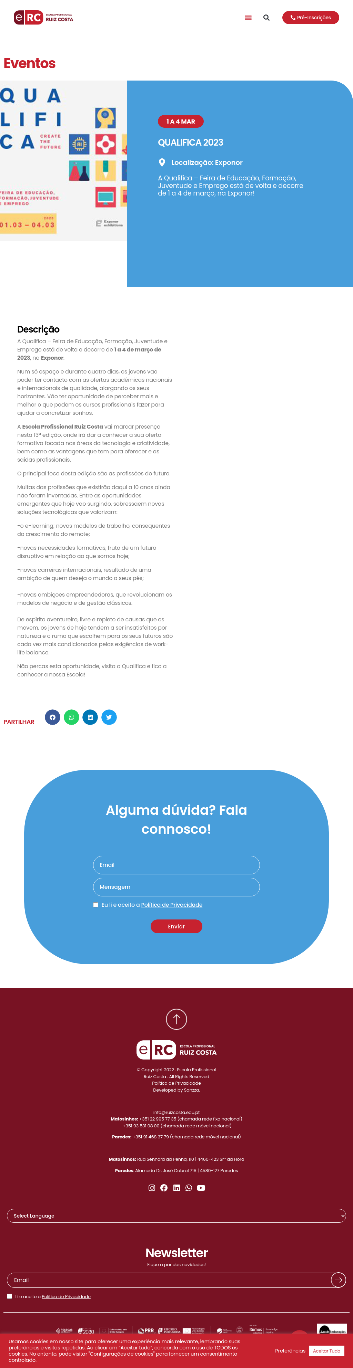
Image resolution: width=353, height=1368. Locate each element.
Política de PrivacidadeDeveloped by (176, 1086)
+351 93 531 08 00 (141, 1126)
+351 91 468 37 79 (150, 1137)
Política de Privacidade (66, 1296)
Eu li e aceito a (152, 905)
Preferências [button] (290, 1351)
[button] (248, 17)
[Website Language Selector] (176, 1216)
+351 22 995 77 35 (157, 1119)
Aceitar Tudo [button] (326, 1351)
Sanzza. (192, 1090)
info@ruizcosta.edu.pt (176, 1112)
